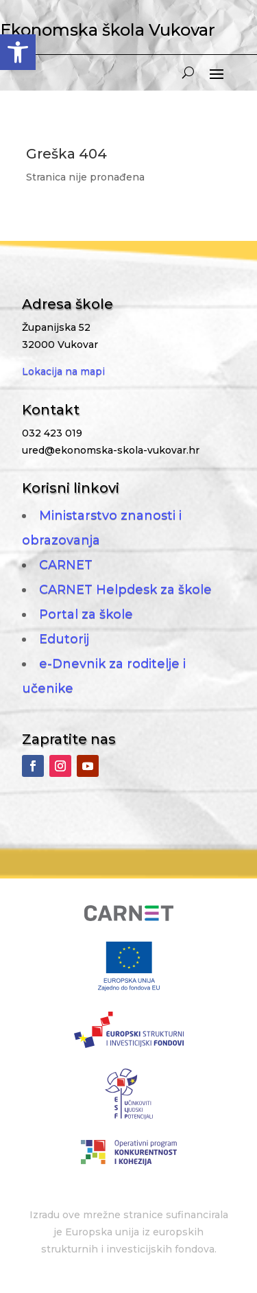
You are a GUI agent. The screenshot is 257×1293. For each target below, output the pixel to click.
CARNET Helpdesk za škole (125, 589)
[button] (18, 52)
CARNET (66, 564)
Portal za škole (86, 614)
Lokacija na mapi (63, 371)
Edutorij (64, 638)
